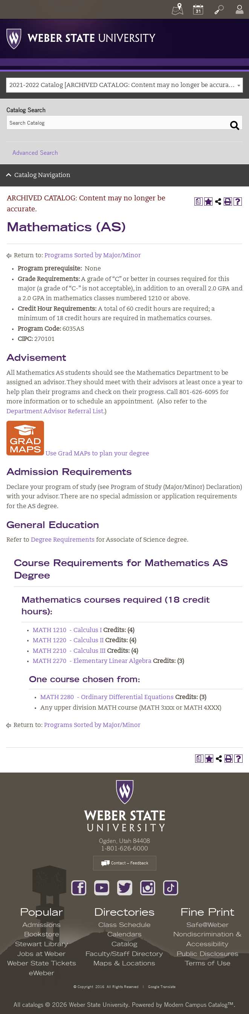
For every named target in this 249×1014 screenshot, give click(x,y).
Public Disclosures (207, 954)
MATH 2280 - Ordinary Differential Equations (107, 698)
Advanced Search (35, 152)
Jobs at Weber (41, 954)
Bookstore (41, 935)
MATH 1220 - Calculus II (68, 641)
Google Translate (161, 986)
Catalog (124, 944)
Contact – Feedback (124, 863)
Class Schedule (124, 925)
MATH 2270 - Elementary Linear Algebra (92, 661)
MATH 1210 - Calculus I (67, 631)
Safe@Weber (207, 925)
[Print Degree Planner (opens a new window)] (198, 201)
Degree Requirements (63, 540)
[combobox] (124, 85)
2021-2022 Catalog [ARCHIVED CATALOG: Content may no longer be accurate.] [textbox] (123, 85)
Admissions (41, 925)
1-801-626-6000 (124, 848)
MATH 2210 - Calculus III (69, 651)
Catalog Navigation (42, 176)
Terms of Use (208, 964)
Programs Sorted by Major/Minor (92, 256)
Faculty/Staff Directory (124, 954)
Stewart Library (41, 944)
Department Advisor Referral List (54, 412)
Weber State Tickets (41, 964)
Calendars (124, 935)
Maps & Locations (124, 964)
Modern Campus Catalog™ (199, 1004)
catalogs (32, 1004)
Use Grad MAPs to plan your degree (77, 454)
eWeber (41, 973)
